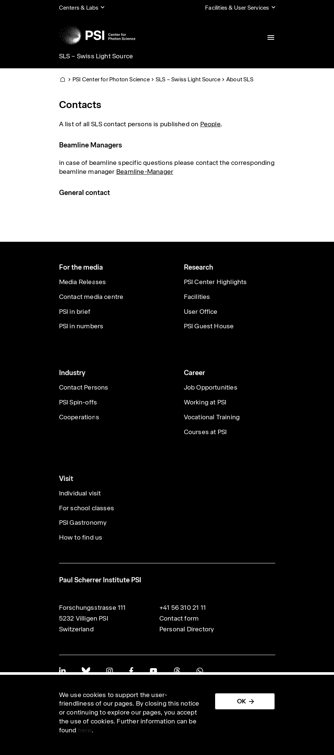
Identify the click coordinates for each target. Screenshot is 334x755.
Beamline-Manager (144, 171)
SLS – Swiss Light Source (96, 56)
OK (241, 701)
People (210, 124)
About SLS (239, 79)
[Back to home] (97, 35)
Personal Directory (186, 629)
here (85, 730)
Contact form (179, 618)
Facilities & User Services (237, 7)
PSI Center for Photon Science (111, 79)
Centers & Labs (79, 7)
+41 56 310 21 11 (182, 607)
